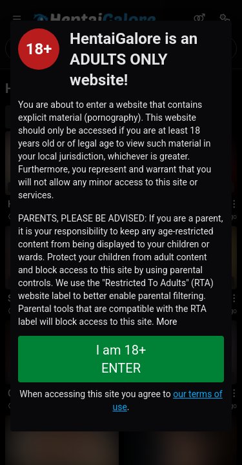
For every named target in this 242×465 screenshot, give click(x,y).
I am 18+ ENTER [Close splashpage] (121, 359)
